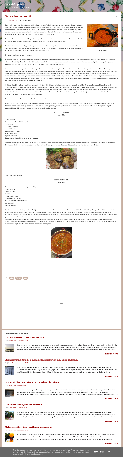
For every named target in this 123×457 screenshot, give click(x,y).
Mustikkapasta (15, 4)
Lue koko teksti (111, 354)
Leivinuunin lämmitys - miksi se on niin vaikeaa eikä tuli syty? (32, 382)
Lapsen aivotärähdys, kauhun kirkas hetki (23, 405)
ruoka (25, 278)
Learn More (99, 452)
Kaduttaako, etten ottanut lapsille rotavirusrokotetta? (28, 427)
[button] (116, 16)
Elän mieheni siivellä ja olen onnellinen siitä (24, 337)
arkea (12, 278)
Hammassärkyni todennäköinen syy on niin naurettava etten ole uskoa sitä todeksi (41, 360)
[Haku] (120, 5)
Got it (108, 452)
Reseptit (18, 278)
